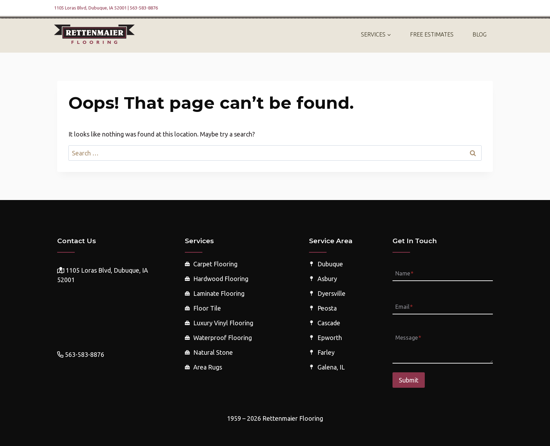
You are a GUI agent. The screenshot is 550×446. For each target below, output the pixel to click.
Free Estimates (432, 34)
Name (404, 273)
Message (408, 338)
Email (404, 307)
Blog (479, 34)
